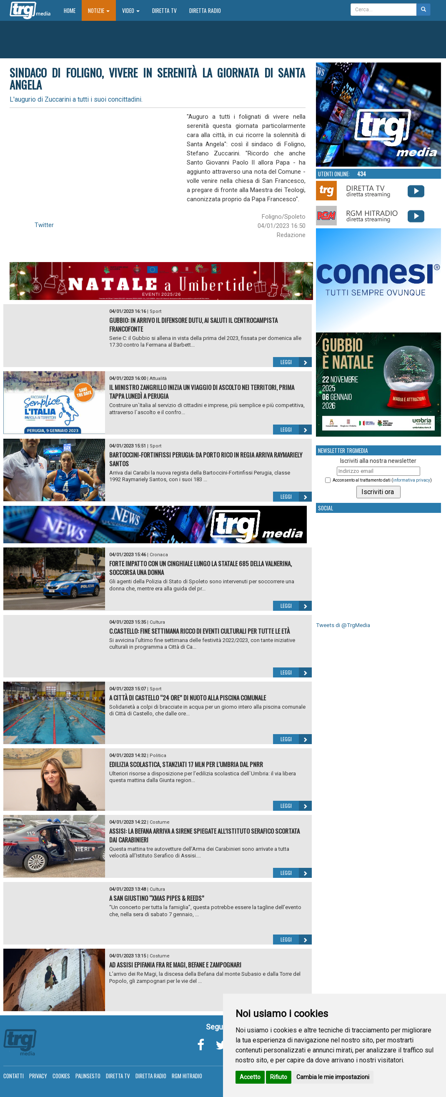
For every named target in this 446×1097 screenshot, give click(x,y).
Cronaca (159, 554)
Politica (158, 755)
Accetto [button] (250, 1077)
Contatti (13, 1076)
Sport (155, 311)
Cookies (61, 1076)
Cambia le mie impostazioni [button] (332, 1077)
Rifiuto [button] (278, 1077)
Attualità (158, 378)
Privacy (38, 1076)
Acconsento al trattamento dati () (382, 480)
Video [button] (131, 10)
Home (73, 10)
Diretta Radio (205, 10)
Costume (160, 822)
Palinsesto (87, 1076)
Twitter (44, 225)
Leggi (296, 362)
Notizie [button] (99, 10)
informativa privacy (411, 480)
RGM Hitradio (187, 1076)
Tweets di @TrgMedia (343, 625)
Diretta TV (164, 10)
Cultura (157, 622)
